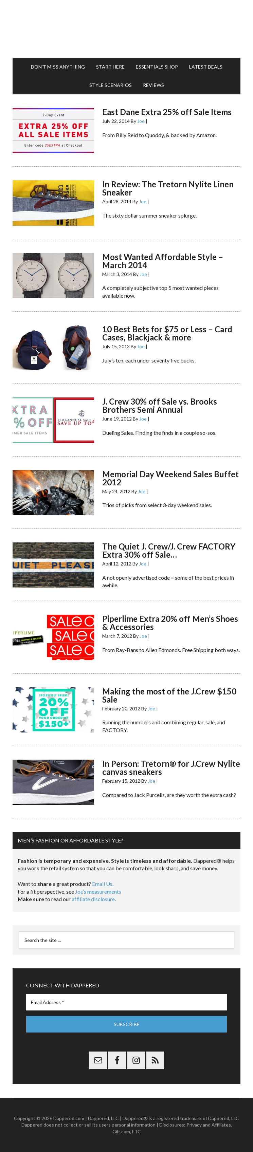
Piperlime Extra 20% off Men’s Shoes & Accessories (170, 623)
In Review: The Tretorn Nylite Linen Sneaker (168, 188)
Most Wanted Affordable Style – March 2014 (162, 261)
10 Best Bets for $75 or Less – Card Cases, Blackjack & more (167, 333)
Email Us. (102, 883)
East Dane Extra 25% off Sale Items (167, 112)
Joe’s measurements (98, 891)
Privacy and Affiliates (208, 1125)
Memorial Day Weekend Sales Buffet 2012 (170, 478)
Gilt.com (121, 1131)
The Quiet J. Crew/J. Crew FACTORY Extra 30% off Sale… (168, 550)
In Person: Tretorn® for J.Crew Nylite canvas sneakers (171, 768)
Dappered (126, 29)
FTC (136, 1131)
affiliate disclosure (93, 899)
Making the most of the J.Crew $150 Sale (169, 695)
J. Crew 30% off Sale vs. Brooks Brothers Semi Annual (159, 405)
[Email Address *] (126, 1002)
